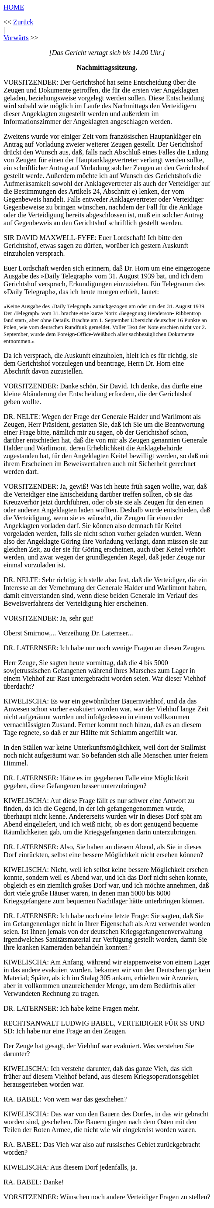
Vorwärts (15, 37)
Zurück (23, 22)
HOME (13, 7)
